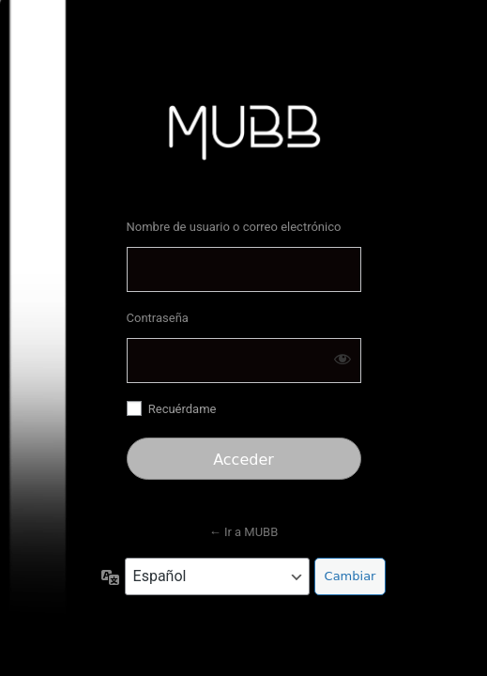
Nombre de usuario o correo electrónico (234, 227)
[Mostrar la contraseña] (342, 358)
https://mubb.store (243, 131)
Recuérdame (182, 409)
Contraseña (158, 318)
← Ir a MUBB (244, 532)
